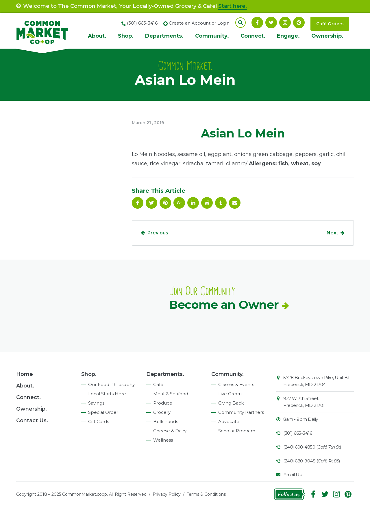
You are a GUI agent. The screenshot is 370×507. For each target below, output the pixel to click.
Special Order (103, 412)
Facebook (257, 22)
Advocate (228, 421)
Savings (96, 403)
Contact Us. (32, 420)
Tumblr (221, 203)
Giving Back (231, 403)
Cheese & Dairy (169, 430)
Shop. (126, 36)
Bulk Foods (165, 421)
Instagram (285, 22)
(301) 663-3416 (297, 433)
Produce (162, 403)
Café (158, 384)
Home (24, 374)
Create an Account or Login (199, 23)
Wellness (163, 440)
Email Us (292, 474)
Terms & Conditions (206, 494)
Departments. (164, 36)
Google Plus (179, 203)
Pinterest (299, 22)
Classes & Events (236, 384)
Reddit (207, 203)
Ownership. (327, 36)
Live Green (230, 393)
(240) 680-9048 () (311, 461)
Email (234, 203)
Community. (212, 36)
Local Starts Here (107, 393)
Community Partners (241, 412)
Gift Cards (98, 421)
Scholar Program (236, 430)
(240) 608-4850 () (312, 447)
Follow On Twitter (271, 22)
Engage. (288, 36)
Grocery (162, 412)
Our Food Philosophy (111, 384)
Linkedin (193, 203)
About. (97, 36)
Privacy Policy (167, 494)
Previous (157, 233)
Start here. (232, 6)
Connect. (252, 36)
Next (332, 233)
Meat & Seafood (170, 393)
